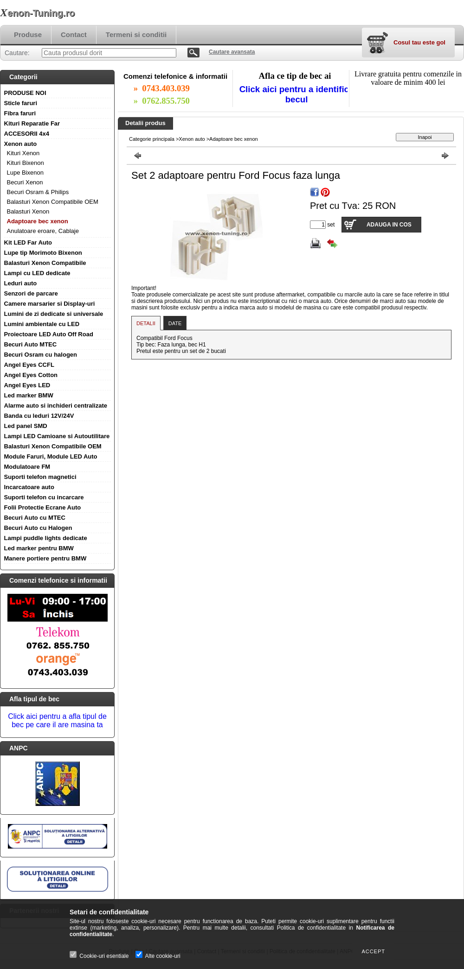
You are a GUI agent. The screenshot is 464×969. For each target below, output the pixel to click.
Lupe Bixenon (25, 172)
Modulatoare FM (27, 466)
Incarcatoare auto (29, 487)
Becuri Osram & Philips (38, 192)
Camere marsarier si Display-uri (49, 303)
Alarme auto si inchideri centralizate (56, 405)
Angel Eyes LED (27, 385)
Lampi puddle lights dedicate (45, 538)
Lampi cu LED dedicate (37, 273)
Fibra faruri (20, 113)
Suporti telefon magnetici (40, 476)
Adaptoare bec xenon (37, 221)
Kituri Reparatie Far (32, 123)
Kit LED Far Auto (28, 242)
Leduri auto (20, 283)
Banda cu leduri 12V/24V (39, 415)
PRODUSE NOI (25, 92)
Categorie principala (151, 139)
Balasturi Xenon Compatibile (45, 262)
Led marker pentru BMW (39, 548)
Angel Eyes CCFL (29, 364)
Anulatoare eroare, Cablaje (43, 230)
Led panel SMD (25, 425)
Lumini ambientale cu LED (42, 324)
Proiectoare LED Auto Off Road (48, 334)
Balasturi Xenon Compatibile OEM (52, 201)
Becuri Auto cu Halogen (38, 527)
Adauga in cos (389, 224)
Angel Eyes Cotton (31, 374)
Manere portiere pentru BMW (45, 558)
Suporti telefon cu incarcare (44, 497)
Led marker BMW (28, 395)
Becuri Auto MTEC (30, 344)
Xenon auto (20, 143)
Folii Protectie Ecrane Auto (42, 507)
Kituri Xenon (23, 153)
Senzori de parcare (31, 293)
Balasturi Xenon (28, 211)
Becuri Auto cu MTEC (34, 517)
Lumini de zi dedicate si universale (53, 313)
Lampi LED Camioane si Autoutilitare (57, 436)
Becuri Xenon (25, 182)
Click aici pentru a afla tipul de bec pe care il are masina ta (57, 720)
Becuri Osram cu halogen (40, 354)
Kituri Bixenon (25, 162)
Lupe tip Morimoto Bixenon (43, 252)
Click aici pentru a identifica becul (296, 94)
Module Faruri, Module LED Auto (50, 456)
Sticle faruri (21, 103)
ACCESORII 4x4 (27, 133)
